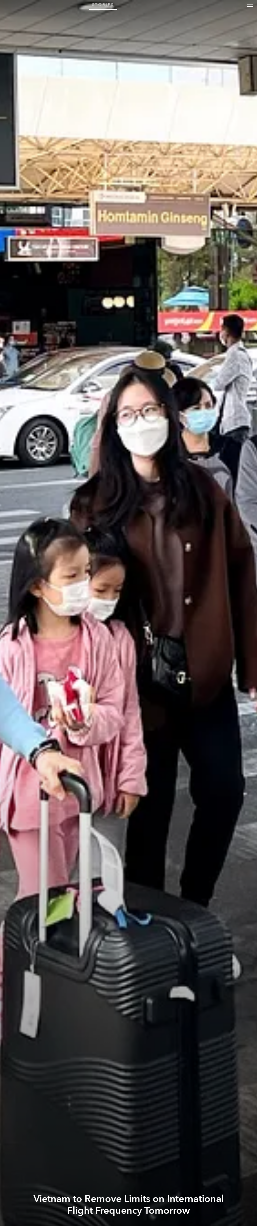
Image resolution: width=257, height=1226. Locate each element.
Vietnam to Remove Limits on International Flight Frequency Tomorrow (128, 1204)
